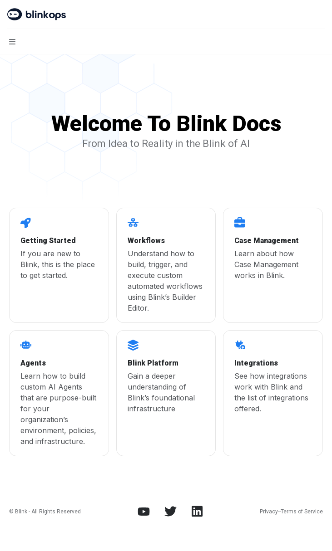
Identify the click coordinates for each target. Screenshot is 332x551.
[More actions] (320, 14)
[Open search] (303, 14)
